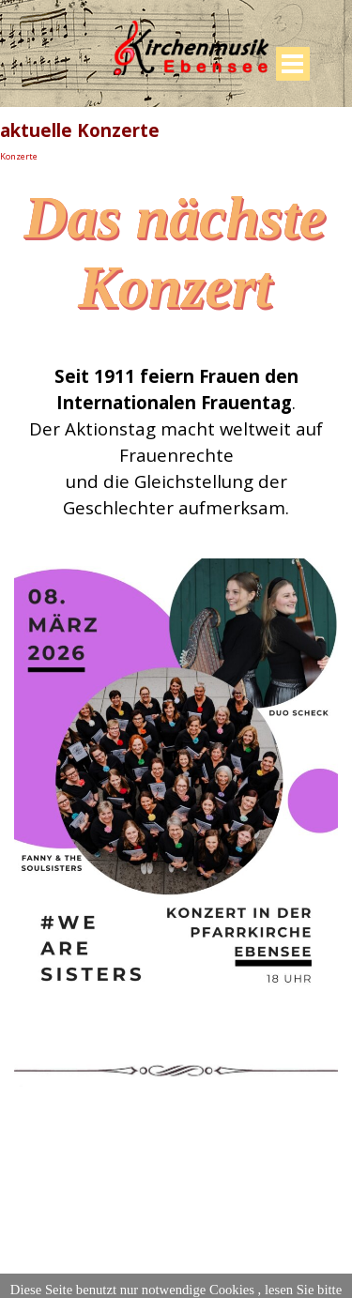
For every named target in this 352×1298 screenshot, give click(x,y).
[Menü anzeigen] (293, 64)
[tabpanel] (176, 442)
